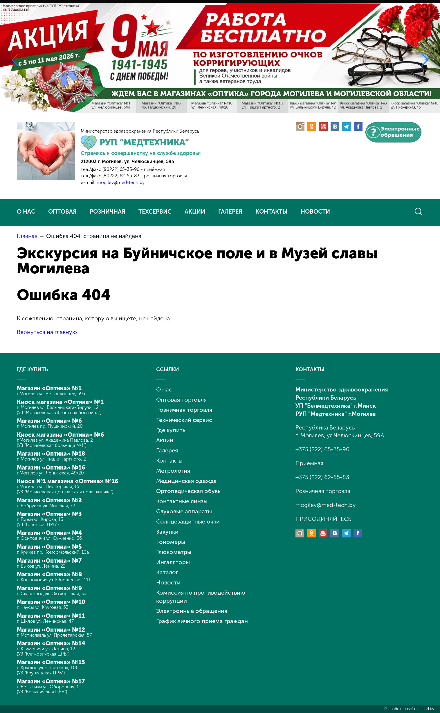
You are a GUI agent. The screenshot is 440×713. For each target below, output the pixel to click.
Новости (168, 582)
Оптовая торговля (181, 399)
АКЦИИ (195, 211)
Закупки (167, 531)
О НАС (26, 211)
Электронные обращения (191, 610)
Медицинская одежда (186, 480)
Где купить (170, 430)
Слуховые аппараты (184, 511)
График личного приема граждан (202, 621)
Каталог (167, 572)
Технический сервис (184, 419)
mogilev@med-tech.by (121, 182)
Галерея (167, 450)
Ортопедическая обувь (188, 491)
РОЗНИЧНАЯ (107, 211)
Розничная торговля (184, 409)
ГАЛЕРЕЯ (230, 211)
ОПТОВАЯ (62, 211)
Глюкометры (173, 551)
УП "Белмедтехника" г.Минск (335, 405)
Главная (27, 235)
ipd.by (428, 708)
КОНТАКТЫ (271, 211)
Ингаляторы (173, 562)
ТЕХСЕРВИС (155, 211)
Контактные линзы (182, 501)
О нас (164, 389)
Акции (164, 440)
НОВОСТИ (315, 211)
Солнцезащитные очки (188, 521)
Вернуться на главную (47, 331)
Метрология (173, 470)
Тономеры (170, 541)
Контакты (169, 460)
